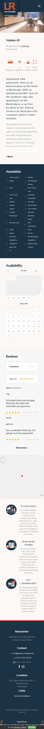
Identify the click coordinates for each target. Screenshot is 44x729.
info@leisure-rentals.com (23, 653)
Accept (32, 727)
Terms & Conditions (22, 696)
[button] (35, 271)
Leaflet (41, 495)
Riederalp (25, 46)
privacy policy (20, 727)
